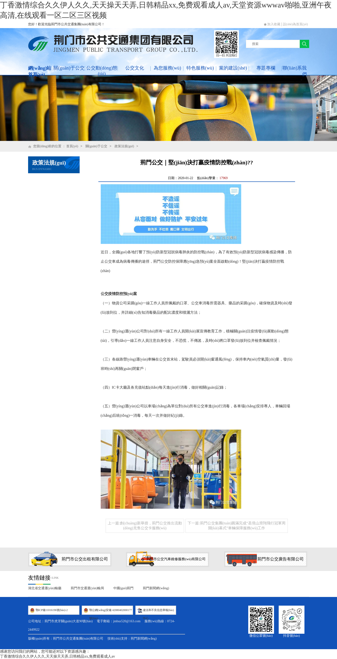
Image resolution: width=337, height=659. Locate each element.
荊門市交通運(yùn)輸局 (87, 588)
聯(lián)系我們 (294, 71)
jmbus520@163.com (127, 621)
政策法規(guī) (124, 146)
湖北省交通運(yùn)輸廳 (44, 588)
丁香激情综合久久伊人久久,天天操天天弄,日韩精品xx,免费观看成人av (57, 656)
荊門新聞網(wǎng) (156, 588)
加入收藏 (273, 24)
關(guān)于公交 (68, 67)
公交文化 (134, 67)
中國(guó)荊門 (123, 588)
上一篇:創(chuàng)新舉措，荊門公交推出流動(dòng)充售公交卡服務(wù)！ (145, 525)
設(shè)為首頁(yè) (295, 24)
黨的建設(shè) (233, 67)
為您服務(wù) (167, 67)
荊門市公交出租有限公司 (85, 559)
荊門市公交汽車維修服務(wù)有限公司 (176, 559)
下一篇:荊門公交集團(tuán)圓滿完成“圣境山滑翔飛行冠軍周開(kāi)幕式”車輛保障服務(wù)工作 (236, 525)
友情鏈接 (39, 578)
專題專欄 (265, 67)
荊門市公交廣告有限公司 (280, 559)
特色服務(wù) (200, 67)
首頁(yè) (72, 146)
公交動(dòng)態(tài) (101, 70)
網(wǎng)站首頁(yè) (40, 71)
